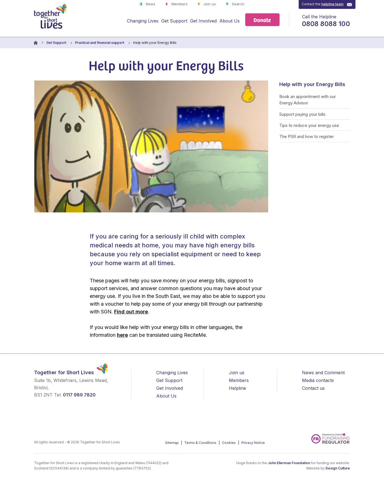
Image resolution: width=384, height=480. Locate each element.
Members (179, 4)
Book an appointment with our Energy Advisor (307, 99)
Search (237, 4)
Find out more (131, 312)
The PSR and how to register (306, 136)
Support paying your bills (302, 114)
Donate (262, 20)
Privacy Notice (253, 443)
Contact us (313, 388)
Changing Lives (142, 21)
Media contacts (318, 380)
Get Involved (203, 21)
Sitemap (172, 443)
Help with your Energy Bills (312, 84)
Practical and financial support (99, 43)
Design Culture (338, 468)
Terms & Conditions (200, 443)
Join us (209, 4)
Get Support (174, 21)
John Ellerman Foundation (289, 463)
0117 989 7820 (79, 395)
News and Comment (323, 372)
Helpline (237, 388)
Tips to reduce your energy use (309, 125)
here (122, 335)
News (150, 4)
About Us (229, 21)
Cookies (229, 443)
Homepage (35, 43)
